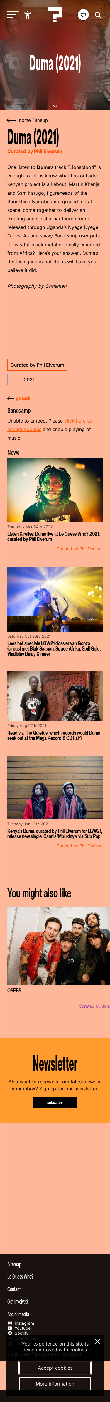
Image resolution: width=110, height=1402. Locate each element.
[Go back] (11, 120)
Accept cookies (55, 1368)
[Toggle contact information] (55, 1289)
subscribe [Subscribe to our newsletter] (55, 1102)
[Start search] (96, 15)
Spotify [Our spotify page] (17, 1333)
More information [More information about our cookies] (55, 1384)
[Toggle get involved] (55, 1301)
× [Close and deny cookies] (97, 1341)
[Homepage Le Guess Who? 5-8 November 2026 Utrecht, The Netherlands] (55, 14)
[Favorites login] (83, 15)
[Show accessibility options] (28, 15)
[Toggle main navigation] (11, 14)
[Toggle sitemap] (55, 1264)
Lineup (41, 120)
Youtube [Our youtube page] (19, 1328)
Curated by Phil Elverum (37, 365)
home (25, 120)
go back (18, 398)
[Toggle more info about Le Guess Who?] (55, 1276)
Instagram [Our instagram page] (20, 1323)
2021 (29, 379)
